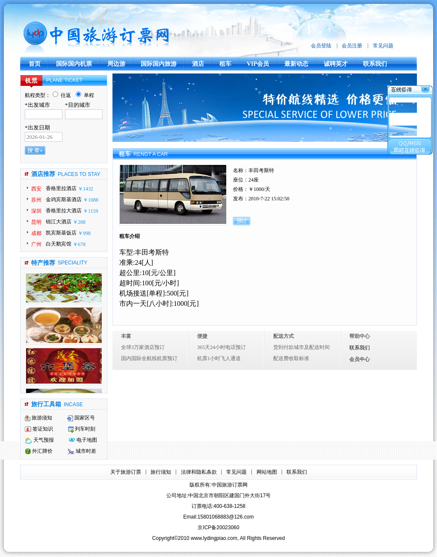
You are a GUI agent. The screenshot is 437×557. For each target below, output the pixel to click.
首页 (35, 64)
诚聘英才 (336, 64)
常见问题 (383, 46)
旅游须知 (38, 418)
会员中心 (359, 360)
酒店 (198, 64)
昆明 (36, 222)
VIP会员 (258, 64)
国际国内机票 (74, 64)
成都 (36, 233)
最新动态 (296, 64)
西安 (36, 189)
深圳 (36, 211)
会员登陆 (321, 46)
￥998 (84, 233)
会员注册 (352, 46)
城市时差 (82, 451)
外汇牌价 (39, 451)
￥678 (79, 244)
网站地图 (267, 472)
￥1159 (90, 211)
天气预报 (39, 440)
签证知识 (39, 429)
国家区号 (81, 418)
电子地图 (83, 440)
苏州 (36, 200)
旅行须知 (161, 472)
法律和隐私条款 (199, 472)
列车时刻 (81, 429)
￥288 (79, 222)
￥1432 (85, 189)
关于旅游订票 (125, 472)
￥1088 (90, 200)
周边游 (116, 64)
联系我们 (375, 64)
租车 (225, 64)
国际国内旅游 (159, 64)
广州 (36, 244)
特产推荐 (43, 263)
